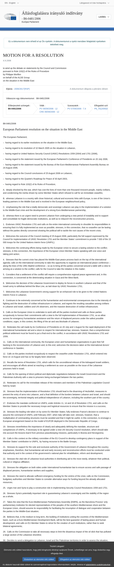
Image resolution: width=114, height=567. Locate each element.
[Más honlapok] (94, 3)
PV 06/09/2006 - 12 (49, 108)
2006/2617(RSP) (22, 89)
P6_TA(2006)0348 (102, 108)
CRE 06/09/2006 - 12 (49, 112)
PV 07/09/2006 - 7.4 (76, 108)
